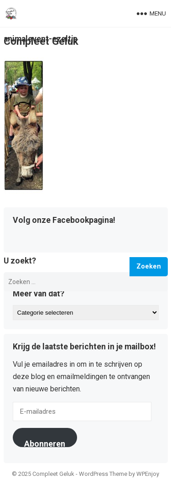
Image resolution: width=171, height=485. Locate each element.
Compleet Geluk (41, 41)
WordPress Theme (103, 473)
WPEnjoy (147, 473)
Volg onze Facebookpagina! (64, 220)
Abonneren (44, 443)
